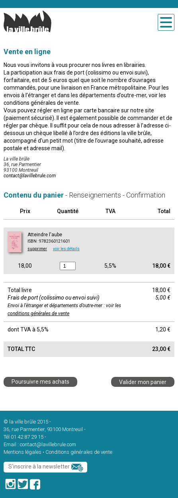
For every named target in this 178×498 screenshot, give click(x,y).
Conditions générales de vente (78, 452)
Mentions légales (22, 452)
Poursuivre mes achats (40, 381)
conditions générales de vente (38, 313)
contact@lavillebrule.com (30, 175)
